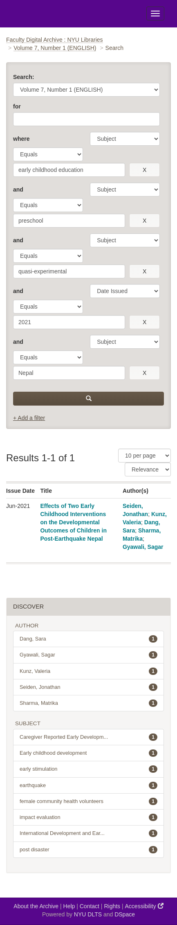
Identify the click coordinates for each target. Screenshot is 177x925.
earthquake (88, 785)
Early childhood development (88, 753)
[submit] (88, 399)
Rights (112, 906)
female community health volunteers (88, 801)
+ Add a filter (29, 418)
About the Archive (35, 906)
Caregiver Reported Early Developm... (88, 737)
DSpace (124, 914)
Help (69, 906)
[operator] (48, 154)
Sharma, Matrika (88, 703)
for (17, 106)
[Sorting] (148, 469)
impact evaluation (88, 817)
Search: (23, 77)
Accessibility (144, 905)
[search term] (69, 170)
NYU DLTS (88, 914)
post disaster (88, 849)
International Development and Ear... (88, 833)
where (21, 138)
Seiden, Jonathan (88, 687)
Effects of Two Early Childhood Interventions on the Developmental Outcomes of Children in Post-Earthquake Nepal (73, 522)
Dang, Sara (88, 639)
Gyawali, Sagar (143, 547)
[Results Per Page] (144, 456)
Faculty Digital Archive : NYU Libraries (54, 39)
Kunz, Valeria (88, 671)
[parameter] (125, 139)
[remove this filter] (144, 170)
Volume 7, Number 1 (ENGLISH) (54, 48)
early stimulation (88, 769)
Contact (89, 906)
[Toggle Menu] (155, 13)
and (18, 189)
